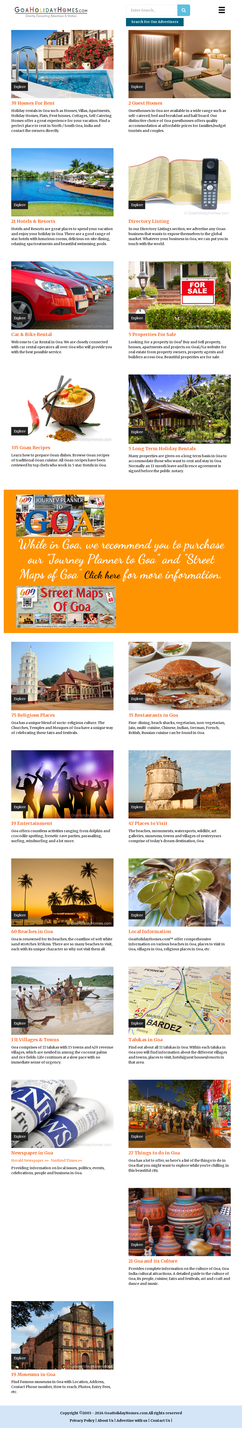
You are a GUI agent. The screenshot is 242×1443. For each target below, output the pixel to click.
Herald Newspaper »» (30, 1175)
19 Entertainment (31, 838)
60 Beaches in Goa (32, 946)
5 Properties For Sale (152, 334)
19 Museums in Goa (33, 1389)
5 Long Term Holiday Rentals (162, 448)
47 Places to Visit (147, 838)
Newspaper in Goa (32, 1168)
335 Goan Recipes (30, 447)
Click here (132, 574)
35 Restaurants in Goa (153, 730)
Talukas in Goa (145, 1055)
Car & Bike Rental (31, 334)
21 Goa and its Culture (152, 1276)
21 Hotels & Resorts (33, 221)
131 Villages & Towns (35, 1055)
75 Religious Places (33, 730)
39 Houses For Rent (33, 103)
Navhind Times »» (66, 1175)
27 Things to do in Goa (154, 1168)
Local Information (149, 946)
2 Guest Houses (145, 103)
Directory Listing (148, 221)
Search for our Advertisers (154, 22)
